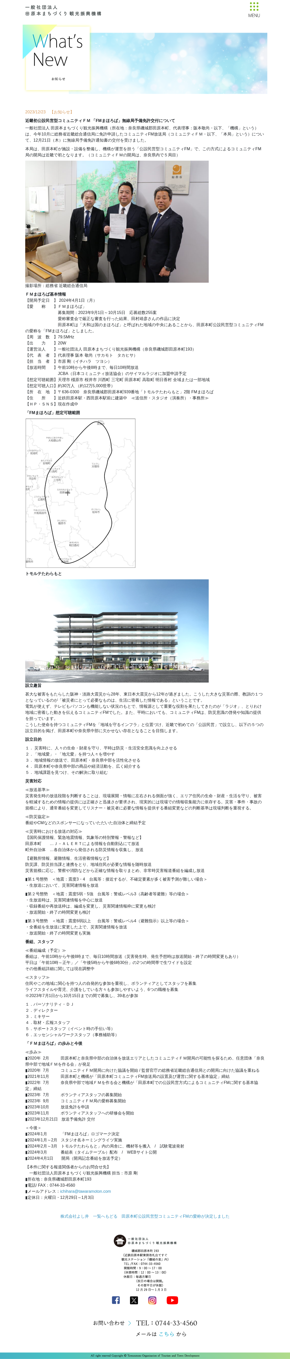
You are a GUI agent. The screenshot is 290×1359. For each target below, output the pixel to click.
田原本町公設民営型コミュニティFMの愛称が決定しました (175, 1216)
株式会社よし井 (74, 1216)
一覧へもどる (105, 1216)
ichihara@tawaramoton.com (85, 1191)
